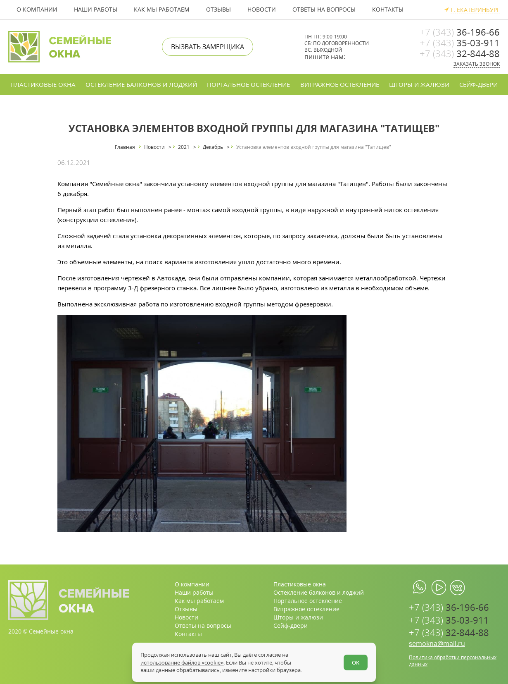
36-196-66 (460, 31)
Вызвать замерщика (207, 46)
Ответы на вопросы (324, 9)
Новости (261, 9)
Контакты (388, 9)
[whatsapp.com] (420, 587)
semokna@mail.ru (437, 644)
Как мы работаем (162, 9)
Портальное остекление (248, 84)
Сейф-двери (478, 84)
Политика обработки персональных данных (452, 661)
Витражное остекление (339, 84)
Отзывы (218, 9)
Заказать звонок (476, 63)
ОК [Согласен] (355, 662)
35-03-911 (460, 42)
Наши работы (95, 9)
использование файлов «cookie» (181, 662)
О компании (37, 9)
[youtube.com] (439, 587)
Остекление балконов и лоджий (141, 84)
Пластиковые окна (43, 84)
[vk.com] (457, 587)
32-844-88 (460, 53)
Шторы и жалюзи (419, 84)
